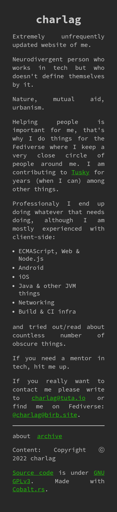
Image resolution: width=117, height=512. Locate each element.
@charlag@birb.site (44, 414)
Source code (32, 472)
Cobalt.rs (28, 489)
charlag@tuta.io (58, 398)
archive (49, 436)
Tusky (80, 172)
